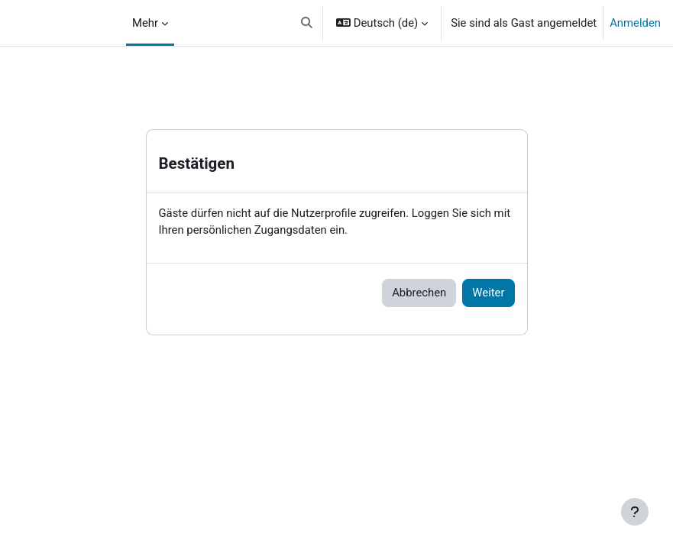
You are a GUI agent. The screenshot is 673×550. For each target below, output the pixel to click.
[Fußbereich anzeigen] (635, 512)
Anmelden (635, 23)
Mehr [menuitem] (145, 23)
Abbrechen (419, 292)
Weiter (488, 292)
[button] (306, 23)
